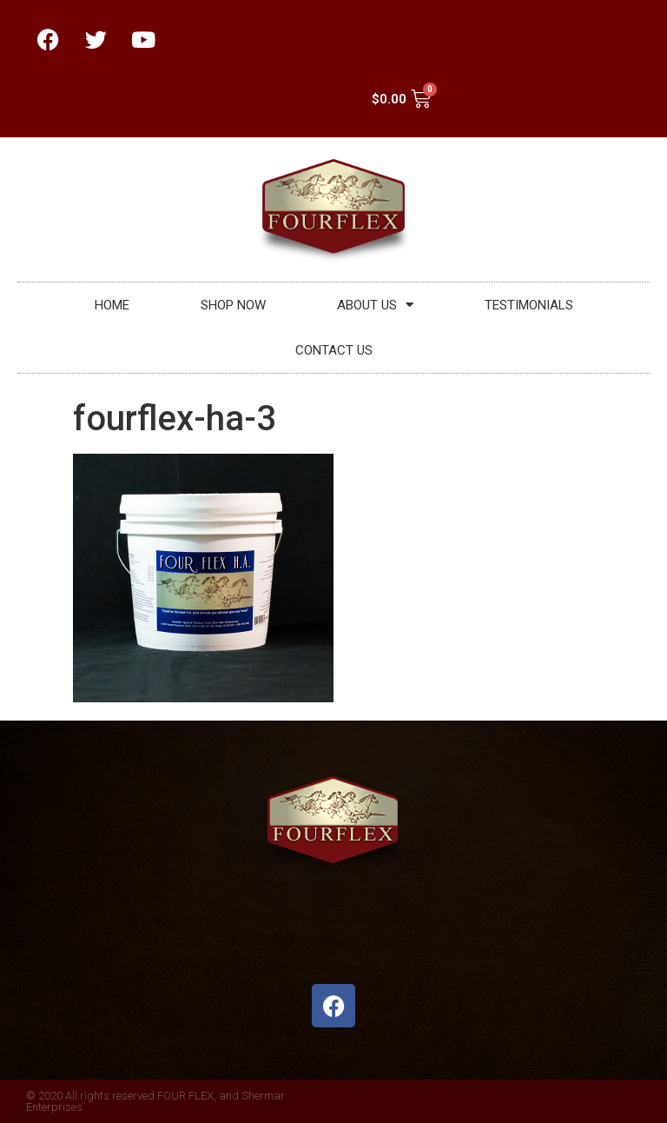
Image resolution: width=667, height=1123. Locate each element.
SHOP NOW (233, 305)
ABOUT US (375, 304)
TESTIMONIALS (529, 305)
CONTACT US (334, 350)
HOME (112, 305)
